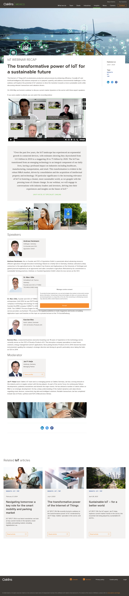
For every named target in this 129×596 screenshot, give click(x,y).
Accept (64, 305)
